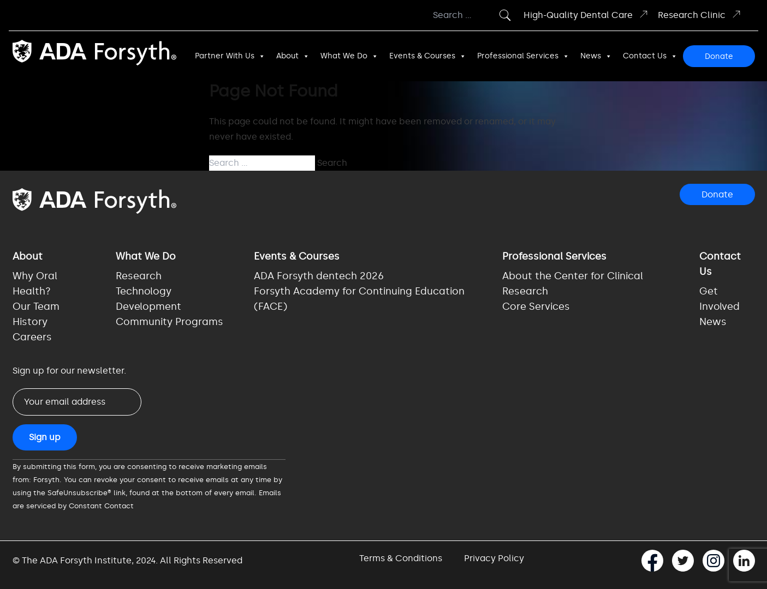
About (293, 56)
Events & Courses (427, 56)
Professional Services (523, 56)
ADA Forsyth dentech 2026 (319, 276)
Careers (32, 337)
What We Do (349, 56)
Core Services (536, 306)
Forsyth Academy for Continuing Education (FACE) (359, 298)
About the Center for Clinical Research (572, 283)
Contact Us (650, 56)
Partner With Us (230, 56)
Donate (719, 56)
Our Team (36, 306)
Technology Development (148, 298)
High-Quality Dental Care (586, 14)
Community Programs (169, 322)
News (596, 56)
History (30, 322)
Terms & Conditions (400, 558)
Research (139, 276)
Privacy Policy (494, 558)
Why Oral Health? (35, 283)
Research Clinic (700, 14)
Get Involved (719, 298)
